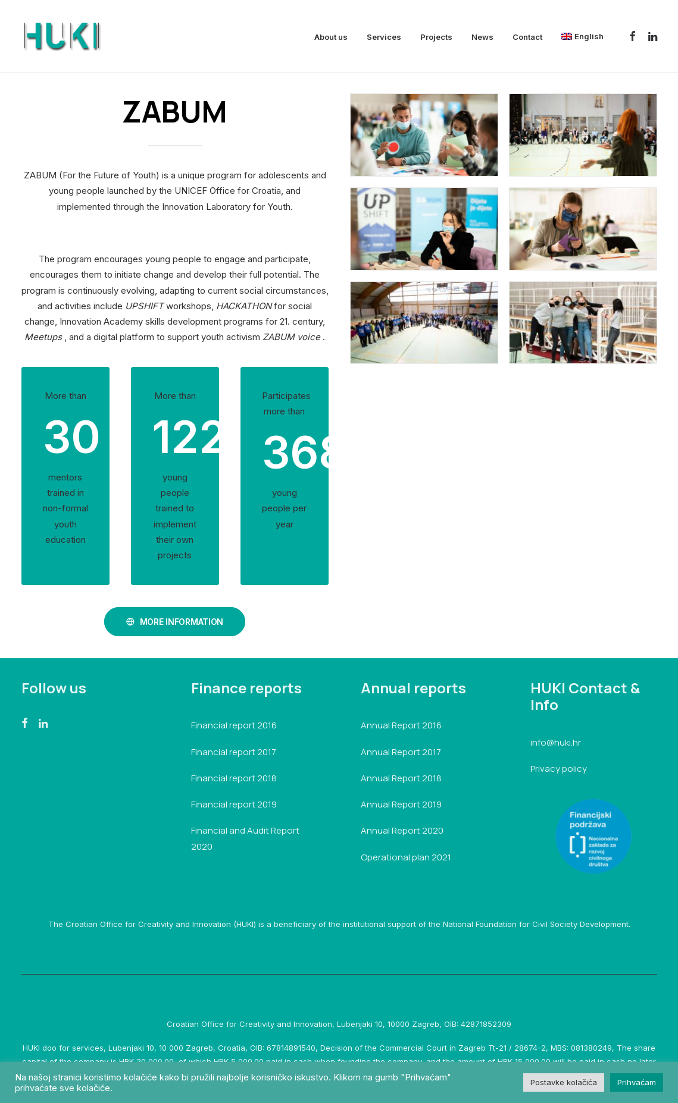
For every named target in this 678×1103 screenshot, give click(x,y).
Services (384, 37)
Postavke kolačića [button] (563, 1082)
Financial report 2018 (234, 778)
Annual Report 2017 (401, 751)
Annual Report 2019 (401, 804)
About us (331, 37)
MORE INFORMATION (174, 621)
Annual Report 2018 (401, 778)
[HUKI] (61, 36)
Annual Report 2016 (401, 725)
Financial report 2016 (234, 725)
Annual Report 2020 (402, 830)
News (482, 37)
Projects (436, 37)
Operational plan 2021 (406, 856)
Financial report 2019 (234, 804)
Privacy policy (558, 768)
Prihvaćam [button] (636, 1082)
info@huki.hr (555, 742)
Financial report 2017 (233, 751)
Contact (527, 37)
